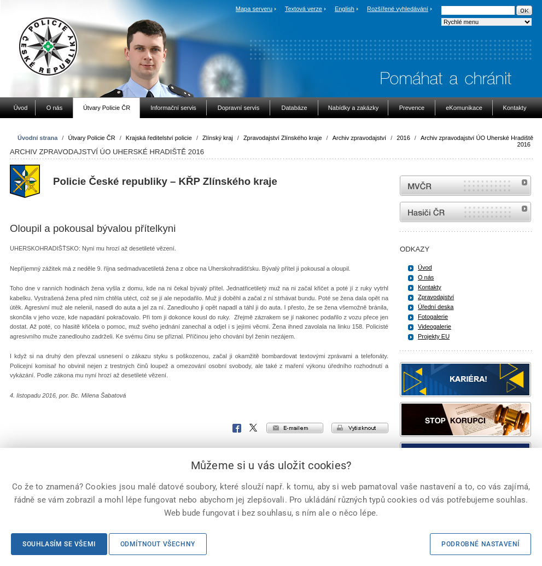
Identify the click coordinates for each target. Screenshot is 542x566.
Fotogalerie (433, 316)
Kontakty (429, 287)
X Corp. (253, 428)
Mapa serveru (254, 8)
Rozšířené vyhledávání (397, 8)
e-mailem (294, 428)
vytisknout (359, 428)
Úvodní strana (37, 138)
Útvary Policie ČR (91, 138)
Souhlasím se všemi (59, 544)
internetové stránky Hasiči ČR (465, 212)
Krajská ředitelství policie (159, 138)
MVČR (465, 186)
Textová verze (303, 8)
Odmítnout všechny (157, 544)
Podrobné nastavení (480, 544)
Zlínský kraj (217, 138)
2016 (403, 138)
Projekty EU (434, 336)
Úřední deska (435, 307)
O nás (426, 277)
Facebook (236, 428)
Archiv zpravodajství (359, 138)
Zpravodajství (436, 297)
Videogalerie (434, 326)
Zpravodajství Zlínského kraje (282, 138)
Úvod (425, 267)
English (344, 8)
